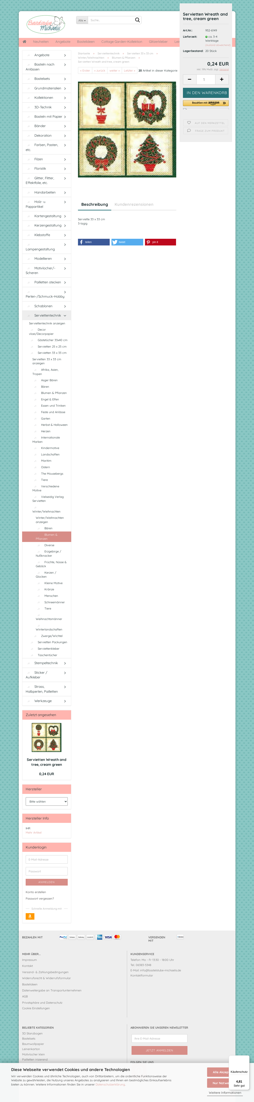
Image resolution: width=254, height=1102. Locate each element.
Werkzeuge (39, 707)
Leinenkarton (31, 1055)
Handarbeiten (41, 199)
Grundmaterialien (43, 95)
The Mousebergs (47, 480)
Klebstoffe (38, 241)
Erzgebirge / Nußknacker (48, 560)
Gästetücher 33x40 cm (48, 346)
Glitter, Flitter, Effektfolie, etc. (40, 187)
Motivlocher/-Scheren (40, 277)
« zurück (99, 77)
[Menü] (247, 1058)
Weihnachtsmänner (49, 623)
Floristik (36, 175)
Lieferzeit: (190, 36)
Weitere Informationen (225, 1093)
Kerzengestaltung (43, 232)
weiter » (114, 77)
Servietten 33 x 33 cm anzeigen (46, 368)
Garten (41, 425)
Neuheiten (41, 41)
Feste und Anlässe (48, 418)
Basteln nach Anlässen (40, 73)
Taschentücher (43, 661)
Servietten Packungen (48, 649)
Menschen (47, 602)
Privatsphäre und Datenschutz (42, 1009)
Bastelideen (86, 41)
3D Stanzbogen (32, 1040)
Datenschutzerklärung (110, 1084)
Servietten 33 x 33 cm (48, 359)
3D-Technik (39, 114)
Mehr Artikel (34, 839)
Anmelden (46, 888)
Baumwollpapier (33, 1050)
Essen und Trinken (49, 412)
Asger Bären (45, 387)
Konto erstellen (36, 898)
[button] (206, 104)
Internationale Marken (46, 446)
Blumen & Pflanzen (49, 399)
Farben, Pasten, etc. (42, 153)
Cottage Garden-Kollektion (121, 41)
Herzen (41, 438)
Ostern (41, 474)
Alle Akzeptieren (225, 1072)
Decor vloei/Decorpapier (41, 338)
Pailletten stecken (43, 289)
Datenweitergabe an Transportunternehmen (52, 997)
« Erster (85, 77)
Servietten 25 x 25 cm (48, 353)
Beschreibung (94, 211)
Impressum (29, 966)
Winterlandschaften (49, 634)
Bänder (36, 132)
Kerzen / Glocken (46, 581)
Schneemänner (50, 609)
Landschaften (46, 461)
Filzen (34, 166)
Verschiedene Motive (45, 495)
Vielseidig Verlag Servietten (48, 505)
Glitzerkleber (158, 41)
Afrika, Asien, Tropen (45, 378)
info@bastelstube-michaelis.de (160, 977)
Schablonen (39, 313)
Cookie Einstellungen (36, 1015)
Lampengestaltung (40, 254)
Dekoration (39, 142)
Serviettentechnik (43, 322)
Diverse (45, 552)
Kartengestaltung (43, 222)
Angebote (62, 41)
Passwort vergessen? (40, 905)
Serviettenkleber (44, 655)
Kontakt (27, 972)
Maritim (41, 467)
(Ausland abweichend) (218, 45)
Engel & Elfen (45, 406)
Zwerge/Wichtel (47, 642)
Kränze (45, 596)
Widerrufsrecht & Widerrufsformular (46, 985)
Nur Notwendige (225, 1083)
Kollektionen (39, 104)
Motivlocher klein (33, 1061)
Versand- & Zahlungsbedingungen (45, 978)
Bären (40, 393)
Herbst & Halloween (50, 431)
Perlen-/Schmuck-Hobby (45, 301)
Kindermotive (45, 454)
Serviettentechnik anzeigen (47, 330)
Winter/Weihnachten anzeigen (50, 526)
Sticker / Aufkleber (36, 681)
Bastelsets (38, 85)
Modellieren (39, 265)
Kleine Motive (49, 589)
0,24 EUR (46, 780)
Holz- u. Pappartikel (36, 210)
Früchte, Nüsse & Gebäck (51, 571)
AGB (25, 1003)
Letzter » (129, 77)
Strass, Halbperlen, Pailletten (42, 695)
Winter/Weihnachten (46, 516)
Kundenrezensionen (134, 211)
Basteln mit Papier (44, 123)
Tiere (40, 486)
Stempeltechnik (42, 669)
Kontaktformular (141, 982)
